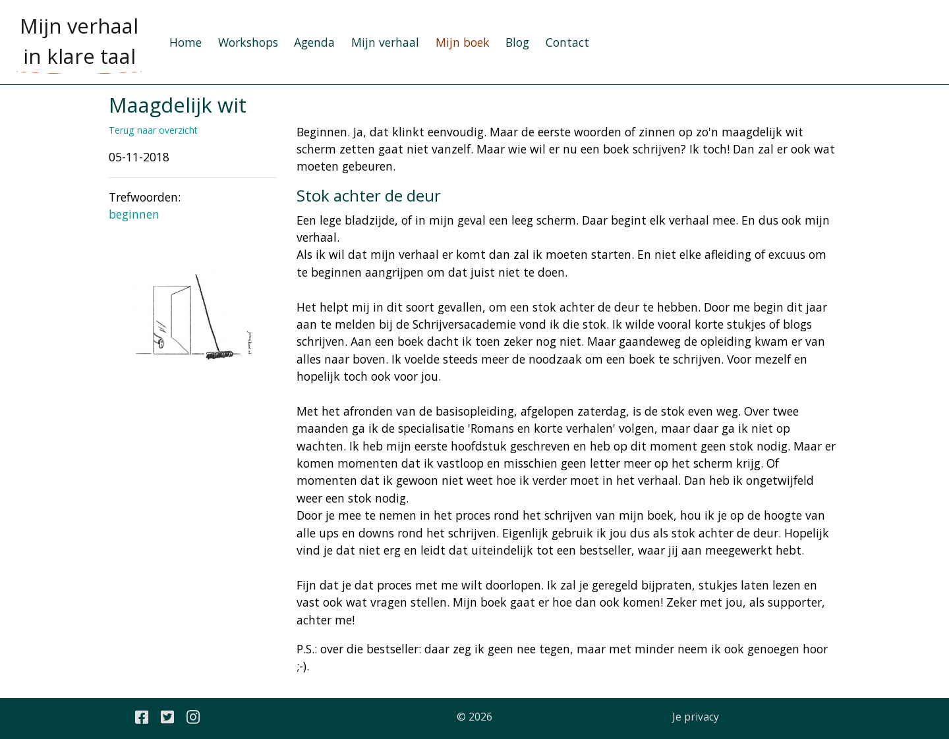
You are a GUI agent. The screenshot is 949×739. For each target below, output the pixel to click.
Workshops (248, 42)
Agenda (314, 42)
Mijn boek (463, 42)
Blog (517, 42)
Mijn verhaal (385, 42)
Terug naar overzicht (153, 130)
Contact (567, 42)
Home (185, 42)
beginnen (134, 214)
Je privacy (695, 716)
